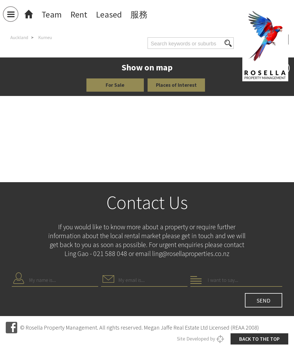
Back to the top (259, 339)
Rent (78, 14)
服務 (139, 14)
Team (52, 14)
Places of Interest (176, 85)
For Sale (115, 85)
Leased (109, 14)
